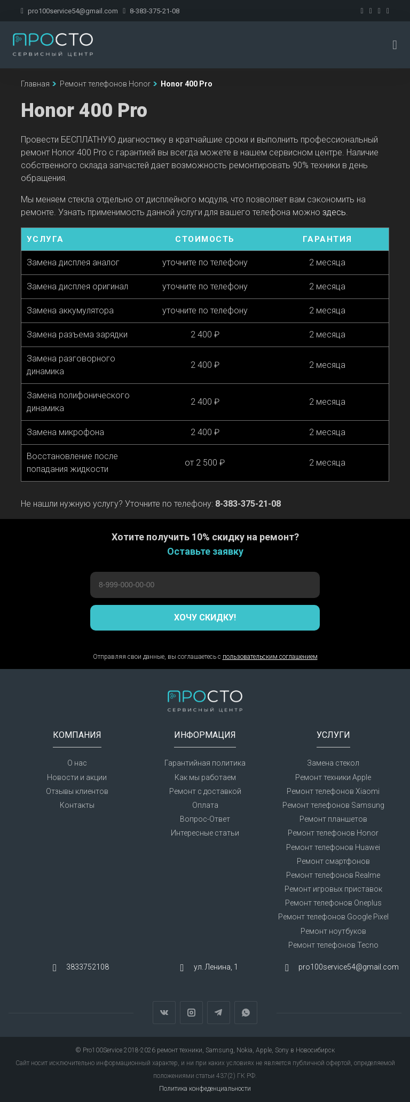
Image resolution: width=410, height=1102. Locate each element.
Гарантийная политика (205, 763)
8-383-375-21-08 (151, 11)
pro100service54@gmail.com (69, 11)
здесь (334, 212)
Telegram (218, 1012)
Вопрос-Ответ (205, 819)
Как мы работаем (205, 777)
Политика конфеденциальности (205, 1088)
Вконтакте (164, 1012)
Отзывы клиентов (77, 791)
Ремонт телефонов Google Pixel (333, 916)
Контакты (77, 805)
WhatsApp (245, 1012)
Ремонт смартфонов (333, 861)
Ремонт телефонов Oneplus (333, 903)
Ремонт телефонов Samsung (333, 805)
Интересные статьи (205, 833)
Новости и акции (77, 777)
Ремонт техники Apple (333, 777)
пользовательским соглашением (270, 656)
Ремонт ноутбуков (333, 931)
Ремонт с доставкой (205, 791)
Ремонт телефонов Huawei (333, 847)
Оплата (205, 805)
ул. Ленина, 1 (216, 967)
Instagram (191, 1012)
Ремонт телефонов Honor (333, 833)
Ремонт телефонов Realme (333, 875)
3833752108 (87, 967)
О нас (77, 763)
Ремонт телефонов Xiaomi (333, 791)
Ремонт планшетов (333, 819)
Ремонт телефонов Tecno (333, 945)
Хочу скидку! (205, 617)
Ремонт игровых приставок (333, 889)
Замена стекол (333, 763)
